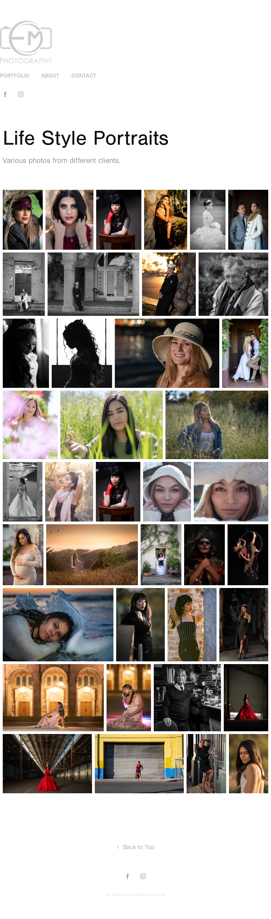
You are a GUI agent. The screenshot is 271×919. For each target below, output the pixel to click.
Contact (83, 76)
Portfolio (15, 76)
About (50, 76)
